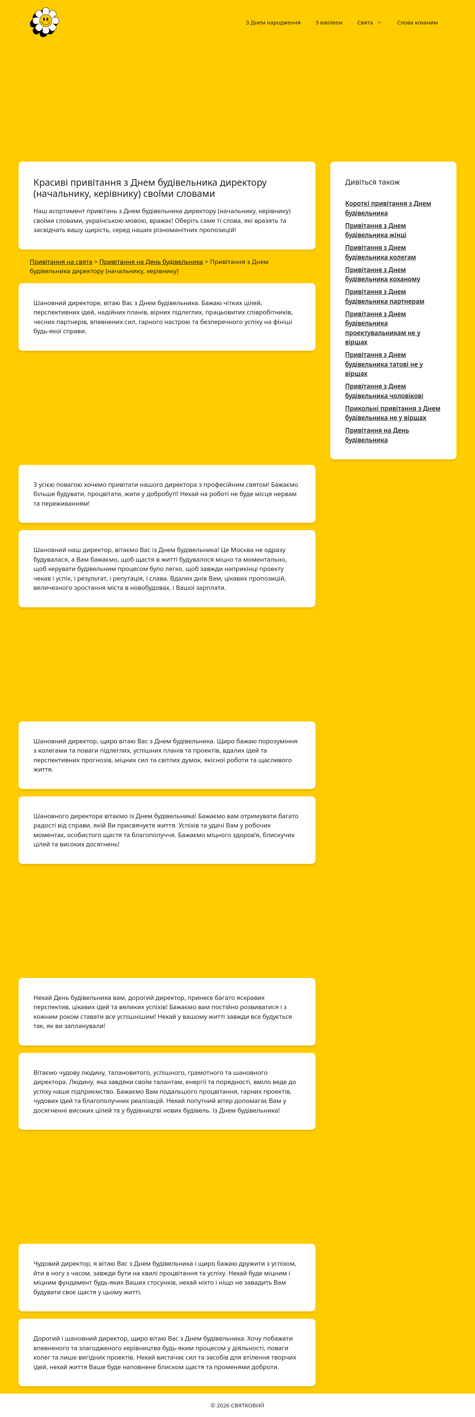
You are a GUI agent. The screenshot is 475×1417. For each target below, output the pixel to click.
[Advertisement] (237, 99)
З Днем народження (273, 22)
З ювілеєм (329, 22)
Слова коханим (417, 22)
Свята (373, 22)
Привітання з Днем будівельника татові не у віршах (384, 364)
